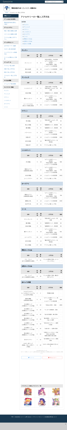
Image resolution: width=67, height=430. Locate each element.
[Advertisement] (42, 372)
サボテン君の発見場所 (10, 49)
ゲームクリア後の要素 (10, 83)
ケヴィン (6, 97)
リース (6, 107)
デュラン (6, 90)
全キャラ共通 (27, 43)
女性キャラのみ (28, 41)
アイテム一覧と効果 (9, 65)
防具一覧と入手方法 (9, 72)
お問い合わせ (28, 416)
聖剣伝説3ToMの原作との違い (10, 23)
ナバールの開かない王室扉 (10, 58)
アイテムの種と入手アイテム (10, 38)
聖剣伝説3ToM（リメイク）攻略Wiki (24, 8)
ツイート (31, 357)
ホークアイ (7, 103)
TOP (12, 416)
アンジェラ (7, 93)
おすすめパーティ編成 (10, 45)
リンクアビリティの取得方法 (10, 53)
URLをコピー (52, 357)
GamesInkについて (19, 416)
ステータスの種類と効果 (10, 34)
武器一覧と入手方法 (9, 69)
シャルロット (7, 100)
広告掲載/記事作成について (51, 416)
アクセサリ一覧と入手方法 (10, 76)
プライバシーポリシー (38, 416)
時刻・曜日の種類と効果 (10, 30)
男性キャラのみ (28, 39)
